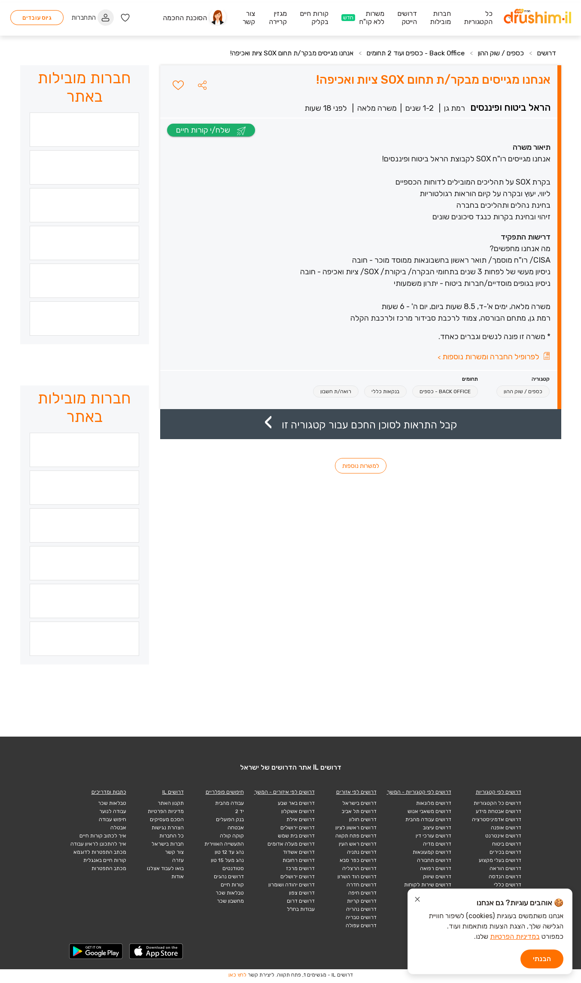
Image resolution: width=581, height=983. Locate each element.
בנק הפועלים (230, 819)
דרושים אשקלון (298, 811)
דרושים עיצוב (437, 828)
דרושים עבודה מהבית (428, 819)
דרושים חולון (363, 819)
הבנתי (542, 959)
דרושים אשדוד (299, 852)
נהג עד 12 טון (229, 852)
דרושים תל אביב (359, 811)
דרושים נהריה (361, 909)
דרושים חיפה (362, 893)
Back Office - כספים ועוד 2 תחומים (409, 53)
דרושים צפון (302, 893)
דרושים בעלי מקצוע (500, 860)
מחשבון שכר (230, 901)
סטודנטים (233, 868)
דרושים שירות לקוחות (427, 885)
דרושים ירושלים (297, 828)
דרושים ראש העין (358, 844)
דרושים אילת (300, 819)
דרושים (546, 53)
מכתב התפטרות (108, 868)
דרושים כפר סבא (358, 860)
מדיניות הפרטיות (166, 811)
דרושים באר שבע (296, 803)
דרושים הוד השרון (357, 877)
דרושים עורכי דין (433, 836)
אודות (177, 877)
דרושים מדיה (437, 844)
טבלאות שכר (230, 893)
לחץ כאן (237, 975)
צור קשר (174, 852)
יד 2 (239, 811)
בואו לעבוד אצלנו (165, 868)
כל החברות (171, 836)
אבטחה (236, 828)
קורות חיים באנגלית (104, 860)
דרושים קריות (362, 901)
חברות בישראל (168, 844)
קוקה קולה (232, 836)
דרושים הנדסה (505, 877)
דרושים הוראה (505, 868)
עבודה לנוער (112, 811)
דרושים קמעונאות (432, 852)
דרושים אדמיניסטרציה (496, 819)
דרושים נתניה (362, 852)
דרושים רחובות (299, 860)
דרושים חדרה (362, 885)
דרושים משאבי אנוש (429, 811)
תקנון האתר (171, 803)
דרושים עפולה (361, 925)
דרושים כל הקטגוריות (497, 803)
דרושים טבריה (361, 917)
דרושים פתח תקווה (356, 836)
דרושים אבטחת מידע (498, 811)
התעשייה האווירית (224, 844)
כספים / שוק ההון (498, 53)
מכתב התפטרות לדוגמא (99, 852)
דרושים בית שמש (296, 836)
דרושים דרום (301, 901)
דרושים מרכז (300, 868)
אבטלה (118, 828)
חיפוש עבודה (112, 819)
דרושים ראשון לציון (356, 828)
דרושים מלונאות (433, 803)
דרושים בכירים (505, 852)
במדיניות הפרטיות (515, 936)
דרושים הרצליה (359, 868)
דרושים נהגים (229, 877)
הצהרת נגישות (168, 828)
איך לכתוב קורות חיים (102, 836)
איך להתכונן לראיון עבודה (98, 844)
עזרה (178, 860)
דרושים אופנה (506, 828)
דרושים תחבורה (434, 860)
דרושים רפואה (435, 868)
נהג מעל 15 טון (227, 860)
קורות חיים (232, 885)
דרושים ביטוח (506, 844)
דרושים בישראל (359, 803)
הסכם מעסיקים (167, 819)
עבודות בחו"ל (301, 909)
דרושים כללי (507, 885)
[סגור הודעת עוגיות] (417, 900)
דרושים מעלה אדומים (291, 844)
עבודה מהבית (229, 803)
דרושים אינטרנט (503, 836)
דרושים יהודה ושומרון (291, 885)
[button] (202, 85)
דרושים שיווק (437, 877)
